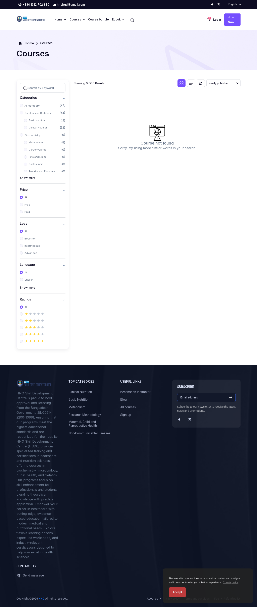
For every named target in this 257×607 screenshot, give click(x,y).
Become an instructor (135, 392)
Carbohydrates (37, 149)
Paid (27, 211)
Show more (28, 177)
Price (24, 189)
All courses (128, 407)
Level (24, 223)
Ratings (25, 299)
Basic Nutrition (37, 120)
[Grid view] (181, 83)
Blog (123, 399)
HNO (42, 598)
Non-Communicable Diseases (89, 433)
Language (27, 265)
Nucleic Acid (36, 164)
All (26, 197)
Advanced (30, 253)
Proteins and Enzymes (42, 171)
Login (217, 19)
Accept (177, 592)
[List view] (191, 83)
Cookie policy (230, 582)
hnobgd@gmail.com (68, 5)
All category (32, 105)
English (29, 279)
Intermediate (32, 245)
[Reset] (201, 83)
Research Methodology (84, 415)
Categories (28, 98)
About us (152, 598)
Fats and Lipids (38, 156)
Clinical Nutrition (38, 127)
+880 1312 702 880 (33, 5)
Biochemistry (32, 135)
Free (27, 204)
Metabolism (36, 142)
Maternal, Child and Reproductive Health (82, 424)
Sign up (125, 415)
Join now (231, 19)
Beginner (30, 238)
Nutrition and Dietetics (38, 113)
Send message (30, 575)
